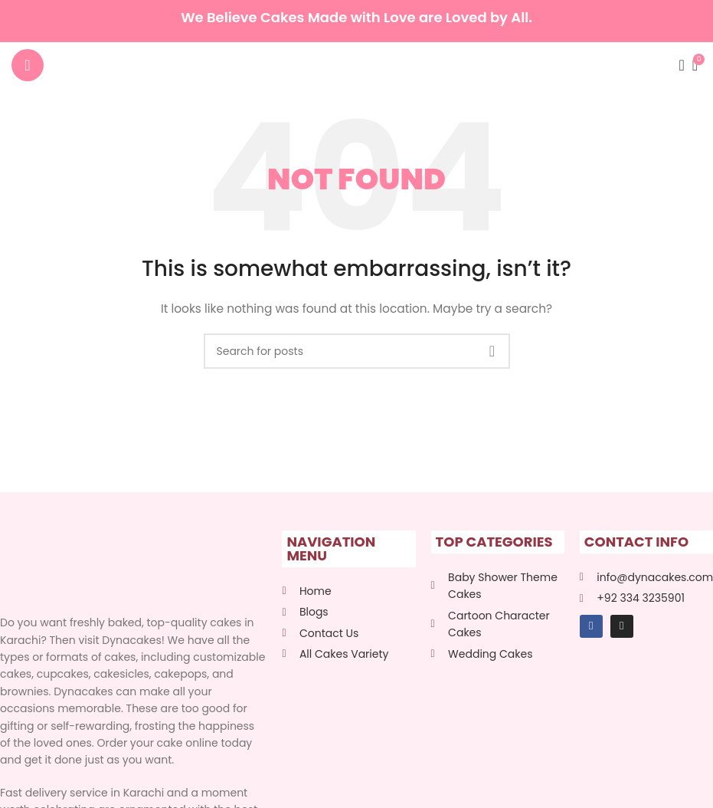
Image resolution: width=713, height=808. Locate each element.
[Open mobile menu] (27, 65)
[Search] (677, 65)
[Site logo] (356, 64)
